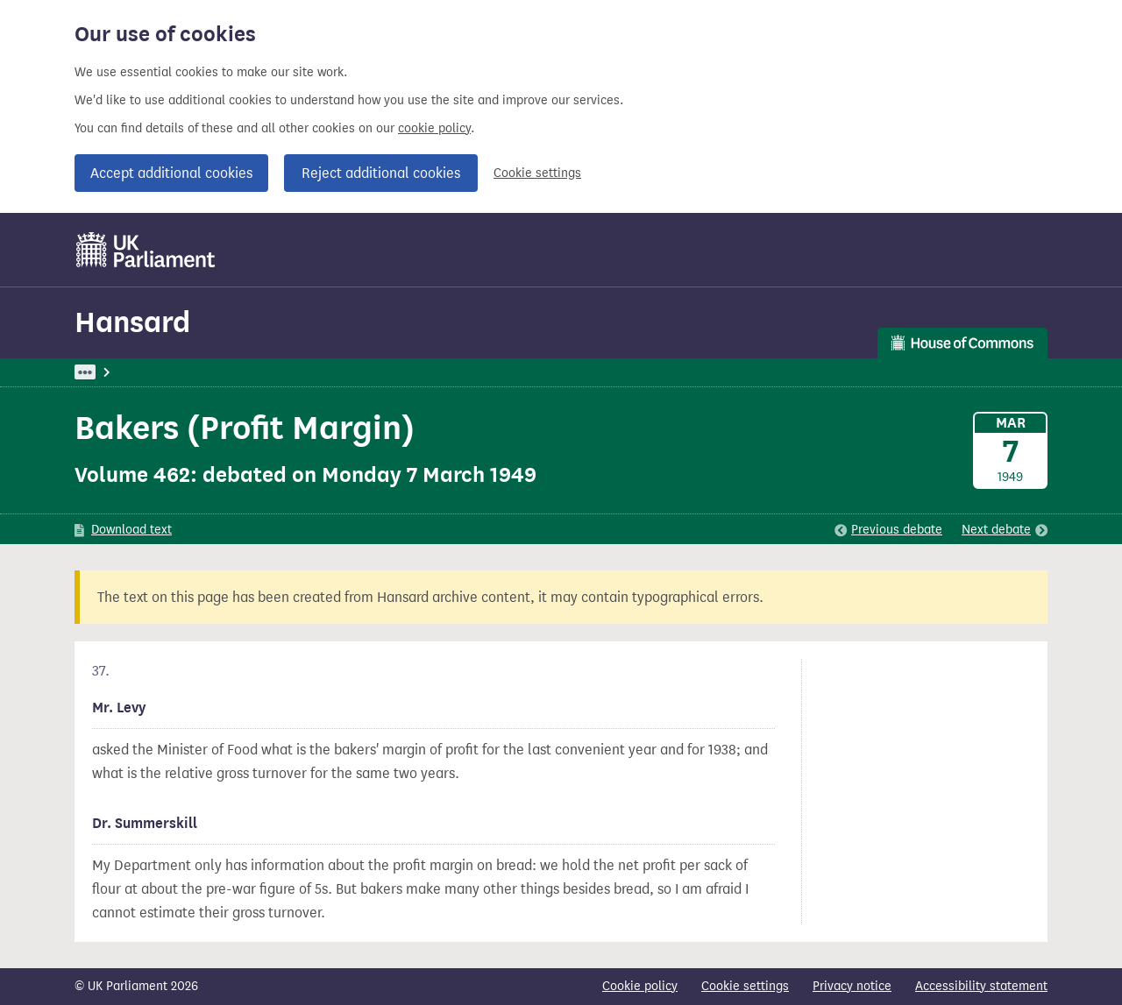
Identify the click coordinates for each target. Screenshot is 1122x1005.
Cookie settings (537, 173)
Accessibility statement (981, 986)
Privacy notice (852, 986)
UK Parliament (114, 371)
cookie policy (434, 128)
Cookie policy (640, 986)
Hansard (132, 322)
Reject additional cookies (381, 173)
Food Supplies (502, 371)
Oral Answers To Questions (366, 371)
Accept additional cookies (171, 173)
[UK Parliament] (146, 249)
